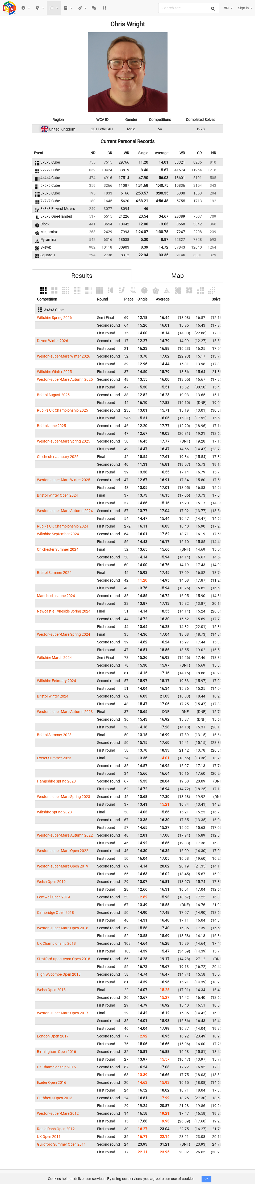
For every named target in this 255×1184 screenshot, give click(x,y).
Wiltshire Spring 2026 (54, 317)
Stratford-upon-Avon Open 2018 (63, 959)
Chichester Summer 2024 (57, 549)
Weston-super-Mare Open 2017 (62, 1013)
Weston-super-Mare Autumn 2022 (65, 835)
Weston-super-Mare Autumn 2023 (65, 711)
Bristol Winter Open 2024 (57, 495)
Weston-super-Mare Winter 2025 (63, 480)
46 (146, 208)
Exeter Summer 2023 (54, 758)
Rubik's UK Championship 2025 (62, 410)
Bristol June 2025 (51, 426)
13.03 (163, 224)
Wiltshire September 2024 (58, 534)
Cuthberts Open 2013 (54, 1098)
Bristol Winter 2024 (52, 696)
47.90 (143, 178)
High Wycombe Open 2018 (59, 974)
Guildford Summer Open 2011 (61, 1144)
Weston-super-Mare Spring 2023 (63, 796)
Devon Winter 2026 (52, 341)
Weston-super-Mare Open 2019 (62, 866)
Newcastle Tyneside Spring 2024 (63, 611)
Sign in (245, 8)
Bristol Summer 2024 (54, 572)
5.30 (144, 239)
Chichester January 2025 (57, 457)
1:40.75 (162, 185)
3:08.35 (162, 193)
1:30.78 (162, 232)
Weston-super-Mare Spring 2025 (63, 441)
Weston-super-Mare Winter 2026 (63, 356)
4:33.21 (142, 201)
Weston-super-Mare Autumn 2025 (65, 379)
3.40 (144, 170)
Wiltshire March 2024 (54, 657)
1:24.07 (142, 232)
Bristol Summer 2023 (54, 735)
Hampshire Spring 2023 (56, 781)
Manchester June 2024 (56, 596)
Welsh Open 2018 (51, 990)
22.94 (143, 255)
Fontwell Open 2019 (53, 897)
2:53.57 (142, 193)
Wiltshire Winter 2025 (54, 372)
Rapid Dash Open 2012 (56, 1129)
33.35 (163, 255)
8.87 (164, 239)
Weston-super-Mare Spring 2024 (63, 634)
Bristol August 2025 (53, 395)
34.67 (163, 216)
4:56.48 (162, 201)
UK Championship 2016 (56, 1067)
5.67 (164, 170)
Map (177, 275)
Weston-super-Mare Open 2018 (62, 928)
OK (206, 1179)
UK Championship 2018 (56, 943)
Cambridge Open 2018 (55, 912)
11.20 (143, 162)
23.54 (143, 216)
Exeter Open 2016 (51, 1082)
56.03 (163, 178)
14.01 (163, 162)
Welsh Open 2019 (51, 881)
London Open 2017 (53, 1036)
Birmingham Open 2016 (56, 1051)
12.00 (143, 224)
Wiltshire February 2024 (56, 681)
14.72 (163, 247)
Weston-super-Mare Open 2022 (62, 851)
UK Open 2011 (49, 1136)
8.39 (144, 247)
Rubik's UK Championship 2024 (62, 526)
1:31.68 (142, 185)
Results (81, 275)
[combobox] (188, 8)
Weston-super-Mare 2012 (58, 1113)
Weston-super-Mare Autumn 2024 (65, 511)
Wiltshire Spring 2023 (54, 812)
